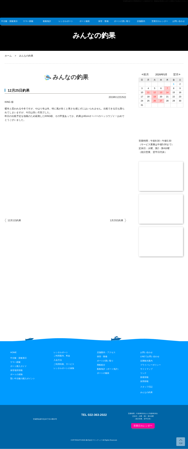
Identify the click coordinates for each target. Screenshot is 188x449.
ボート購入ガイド (18, 366)
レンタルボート (66, 21)
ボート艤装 (84, 21)
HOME (13, 352)
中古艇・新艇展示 (9, 21)
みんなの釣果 (146, 392)
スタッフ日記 (146, 387)
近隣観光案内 (146, 361)
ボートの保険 (16, 374)
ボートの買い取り (122, 21)
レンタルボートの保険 (64, 368)
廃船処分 (101, 365)
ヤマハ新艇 (28, 21)
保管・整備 (103, 21)
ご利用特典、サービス (64, 364)
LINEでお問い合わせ (149, 357)
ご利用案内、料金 (62, 356)
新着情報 (144, 377)
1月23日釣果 (116, 220)
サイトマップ (146, 369)
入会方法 (58, 360)
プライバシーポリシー (150, 365)
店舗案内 (141, 21)
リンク (143, 373)
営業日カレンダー (160, 21)
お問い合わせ (178, 21)
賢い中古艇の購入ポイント (22, 378)
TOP (181, 443)
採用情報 (144, 381)
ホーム (8, 55)
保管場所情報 (16, 370)
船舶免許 (47, 21)
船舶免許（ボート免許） (108, 369)
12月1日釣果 (14, 220)
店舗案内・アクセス (106, 352)
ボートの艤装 (103, 373)
